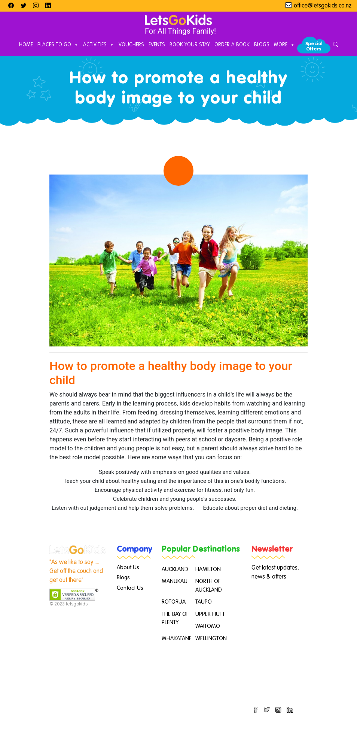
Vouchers (131, 44)
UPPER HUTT (210, 614)
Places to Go (58, 45)
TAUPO (203, 602)
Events (157, 44)
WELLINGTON (211, 638)
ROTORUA (174, 602)
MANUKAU (174, 581)
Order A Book (232, 44)
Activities (98, 45)
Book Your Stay (190, 44)
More (284, 45)
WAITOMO (207, 626)
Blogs (261, 44)
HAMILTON (208, 569)
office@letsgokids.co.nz (322, 6)
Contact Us (130, 588)
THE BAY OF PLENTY (175, 618)
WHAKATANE (177, 638)
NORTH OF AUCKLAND (208, 586)
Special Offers (313, 46)
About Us (128, 567)
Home (26, 44)
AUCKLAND (175, 569)
